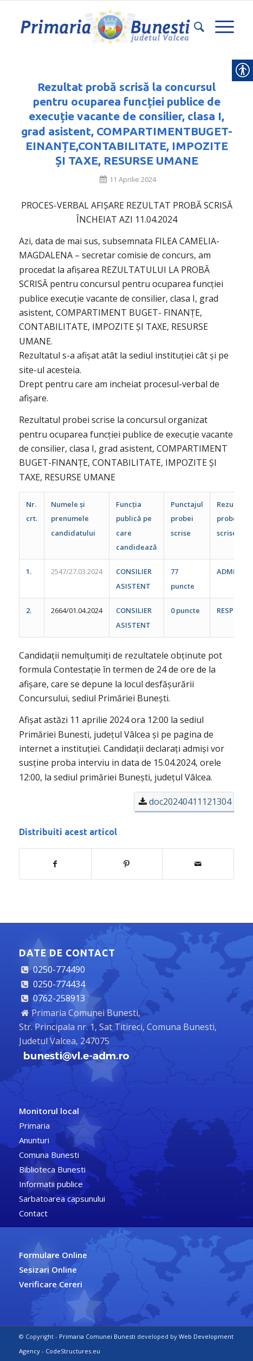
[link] (105, 27)
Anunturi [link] (34, 1140)
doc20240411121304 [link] (190, 802)
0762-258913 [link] (59, 998)
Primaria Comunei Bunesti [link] (97, 1336)
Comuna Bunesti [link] (49, 1154)
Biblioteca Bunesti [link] (52, 1169)
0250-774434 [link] (59, 984)
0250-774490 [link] (59, 969)
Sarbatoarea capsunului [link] (62, 1198)
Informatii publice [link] (51, 1183)
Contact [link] (33, 1213)
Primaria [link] (34, 1125)
